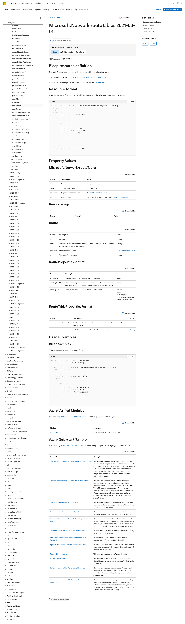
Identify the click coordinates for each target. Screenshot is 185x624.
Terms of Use (86, 617)
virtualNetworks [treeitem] (18, 115)
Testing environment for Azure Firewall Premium (67, 568)
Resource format (149, 25)
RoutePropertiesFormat (126, 250)
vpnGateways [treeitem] (17, 135)
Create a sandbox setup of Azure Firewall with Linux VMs (70, 461)
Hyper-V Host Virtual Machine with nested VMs (67, 544)
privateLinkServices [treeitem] (19, 65)
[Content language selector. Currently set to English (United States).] (13, 611)
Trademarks (98, 617)
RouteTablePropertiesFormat (97, 193)
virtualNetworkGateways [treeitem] (21, 109)
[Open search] (174, 3)
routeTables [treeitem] (16, 85)
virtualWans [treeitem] (16, 132)
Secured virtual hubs (57, 558)
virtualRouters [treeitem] (17, 125)
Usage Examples (148, 31)
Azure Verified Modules (70, 416)
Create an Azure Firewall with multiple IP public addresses (71, 512)
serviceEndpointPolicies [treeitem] (20, 95)
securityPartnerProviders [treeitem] (21, 92)
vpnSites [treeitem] (15, 146)
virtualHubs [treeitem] (16, 102)
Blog (32, 617)
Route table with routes (58, 554)
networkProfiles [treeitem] (17, 28)
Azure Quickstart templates (72, 445)
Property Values (148, 28)
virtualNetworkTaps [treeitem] (19, 122)
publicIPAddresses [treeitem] (18, 72)
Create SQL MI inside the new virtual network (66, 531)
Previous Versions (21, 617)
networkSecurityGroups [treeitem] (20, 31)
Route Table (54, 432)
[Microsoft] (4, 3)
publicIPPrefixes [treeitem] (17, 75)
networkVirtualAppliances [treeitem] (21, 38)
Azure (58, 17)
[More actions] (134, 18)
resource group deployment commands (89, 77)
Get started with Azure (172, 9)
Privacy (51, 617)
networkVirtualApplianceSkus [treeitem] (22, 45)
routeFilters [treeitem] (16, 78)
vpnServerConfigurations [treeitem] (21, 142)
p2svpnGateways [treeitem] (18, 55)
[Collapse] (40, 18)
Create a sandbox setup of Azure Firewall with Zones (69, 480)
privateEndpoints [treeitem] (18, 58)
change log (99, 82)
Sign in (179, 3)
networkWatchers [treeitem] (18, 48)
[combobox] (23, 23)
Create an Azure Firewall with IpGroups (64, 502)
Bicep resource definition (152, 22)
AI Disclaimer (7, 617)
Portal (158, 9)
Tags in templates (122, 197)
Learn (51, 17)
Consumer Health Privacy (68, 617)
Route (132, 330)
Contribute (42, 617)
